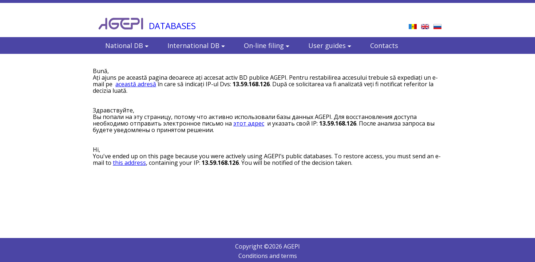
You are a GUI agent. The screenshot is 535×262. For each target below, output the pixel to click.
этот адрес (248, 123)
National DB (126, 45)
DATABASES (172, 26)
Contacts (384, 45)
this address (129, 163)
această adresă (135, 84)
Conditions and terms (267, 256)
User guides (329, 45)
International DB (196, 45)
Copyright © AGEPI (267, 246)
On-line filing (266, 45)
